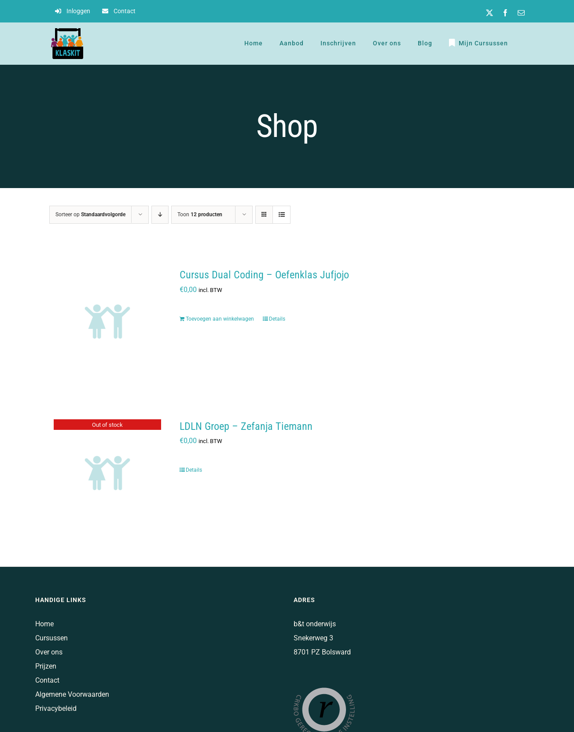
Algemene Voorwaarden (72, 694)
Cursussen (51, 638)
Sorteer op (90, 214)
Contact (47, 680)
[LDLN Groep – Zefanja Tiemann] (107, 473)
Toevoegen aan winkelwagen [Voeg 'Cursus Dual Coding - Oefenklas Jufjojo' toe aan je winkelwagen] (220, 319)
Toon (199, 214)
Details (277, 319)
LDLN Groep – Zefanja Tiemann (246, 426)
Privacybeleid (56, 708)
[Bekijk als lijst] (281, 214)
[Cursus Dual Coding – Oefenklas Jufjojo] (107, 321)
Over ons (49, 652)
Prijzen (45, 666)
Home (44, 624)
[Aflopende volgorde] (160, 215)
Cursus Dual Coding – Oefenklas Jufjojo (264, 275)
